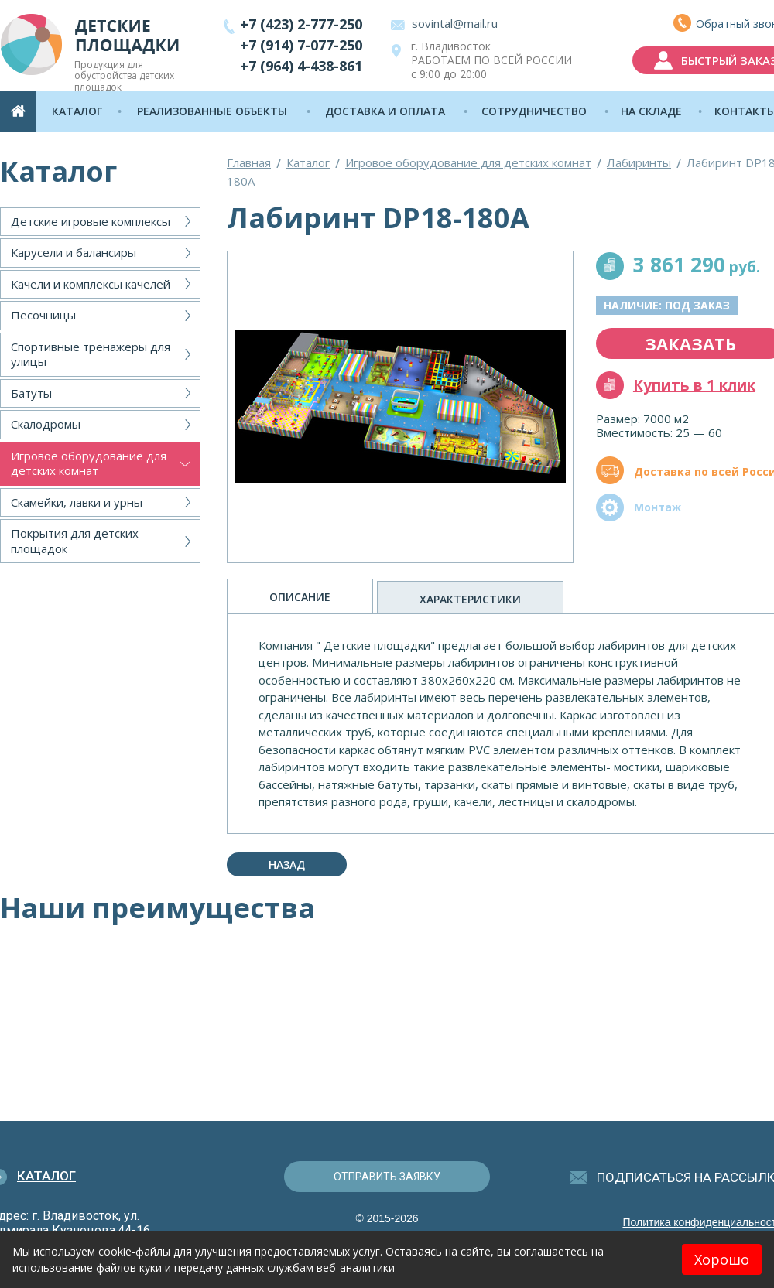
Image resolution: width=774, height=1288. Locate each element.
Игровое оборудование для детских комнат (88, 463)
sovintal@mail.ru (455, 23)
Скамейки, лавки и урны (76, 502)
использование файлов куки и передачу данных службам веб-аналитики (203, 1267)
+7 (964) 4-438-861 (301, 65)
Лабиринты (639, 162)
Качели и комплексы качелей (90, 284)
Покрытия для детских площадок (75, 540)
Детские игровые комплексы (90, 221)
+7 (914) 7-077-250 (301, 45)
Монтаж (657, 507)
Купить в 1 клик (694, 385)
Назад (287, 864)
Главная (249, 162)
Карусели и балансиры (73, 252)
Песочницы (43, 315)
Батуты (31, 393)
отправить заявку (387, 1176)
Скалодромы (45, 424)
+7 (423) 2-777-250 (301, 24)
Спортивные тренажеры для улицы (90, 354)
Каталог (308, 162)
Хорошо (721, 1259)
